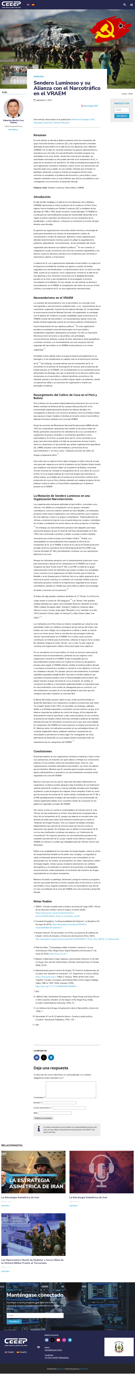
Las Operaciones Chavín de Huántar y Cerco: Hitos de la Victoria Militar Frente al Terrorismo (32, 1268)
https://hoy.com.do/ (57, 954)
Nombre (38, 1109)
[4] (39, 362)
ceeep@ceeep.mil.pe (53, 1356)
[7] (80, 537)
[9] (71, 599)
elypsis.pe (60, 1375)
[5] (58, 454)
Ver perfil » (13, 130)
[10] (41, 616)
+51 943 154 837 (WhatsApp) (57, 1363)
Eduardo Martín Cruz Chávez (13, 121)
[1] (77, 246)
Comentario (39, 1083)
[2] (75, 325)
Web (35, 1119)
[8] (67, 589)
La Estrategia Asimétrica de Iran (20, 1203)
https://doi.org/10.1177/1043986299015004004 (56, 986)
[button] (131, 5)
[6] (34, 526)
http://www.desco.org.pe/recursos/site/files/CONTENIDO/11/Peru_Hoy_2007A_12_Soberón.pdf (77, 939)
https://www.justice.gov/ (46, 977)
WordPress (84, 1375)
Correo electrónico (42, 1114)
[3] (44, 348)
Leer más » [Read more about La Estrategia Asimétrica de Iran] (5, 1212)
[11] (73, 741)
